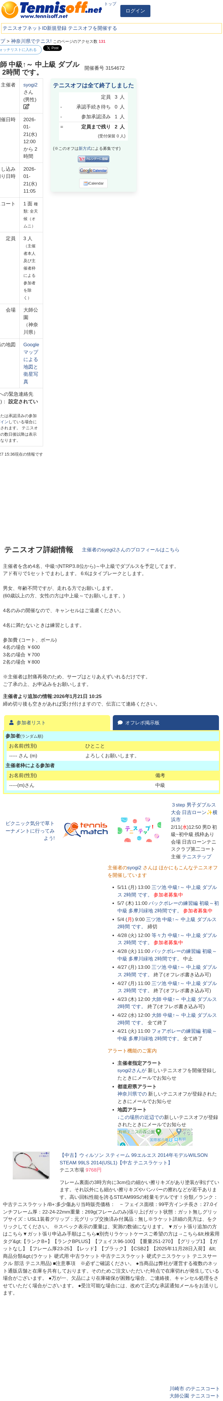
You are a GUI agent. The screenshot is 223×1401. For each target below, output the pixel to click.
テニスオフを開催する (92, 28)
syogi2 (30, 85)
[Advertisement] (176, 74)
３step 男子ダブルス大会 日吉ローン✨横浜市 (194, 812)
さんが (132, 1070)
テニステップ (196, 856)
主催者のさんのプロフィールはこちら (131, 550)
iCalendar (93, 183)
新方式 (85, 148)
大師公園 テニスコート (194, 1396)
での (132, 1094)
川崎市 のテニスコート (194, 1388)
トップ (110, 3)
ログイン (135, 11)
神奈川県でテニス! (31, 41)
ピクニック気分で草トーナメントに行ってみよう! (30, 831)
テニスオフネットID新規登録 (35, 28)
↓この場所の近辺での (140, 1117)
